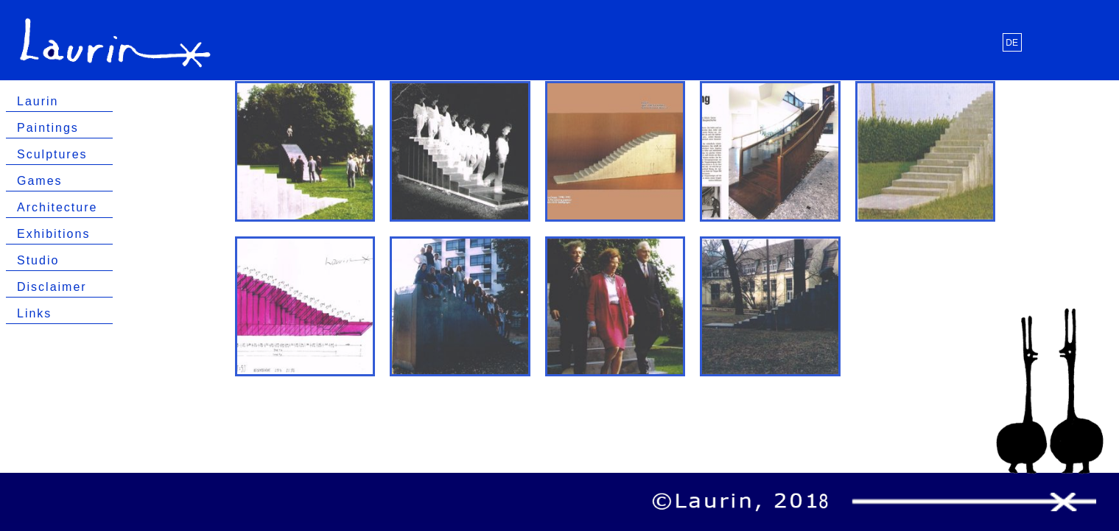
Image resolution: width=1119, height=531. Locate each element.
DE (1012, 43)
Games (40, 181)
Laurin (37, 101)
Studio (38, 260)
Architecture (57, 207)
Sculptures (52, 154)
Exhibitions (53, 234)
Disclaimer (52, 287)
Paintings (48, 128)
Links (34, 313)
